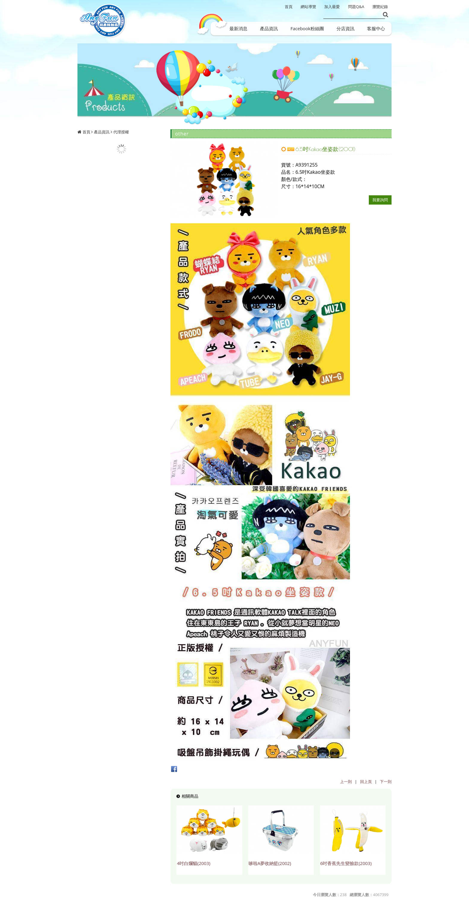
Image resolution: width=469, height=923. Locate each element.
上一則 (346, 781)
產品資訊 (101, 132)
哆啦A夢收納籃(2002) (270, 863)
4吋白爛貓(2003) (193, 863)
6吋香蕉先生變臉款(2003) (346, 863)
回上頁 (366, 781)
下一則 (386, 781)
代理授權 (121, 132)
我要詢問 (380, 199)
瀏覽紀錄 (380, 6)
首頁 (86, 132)
